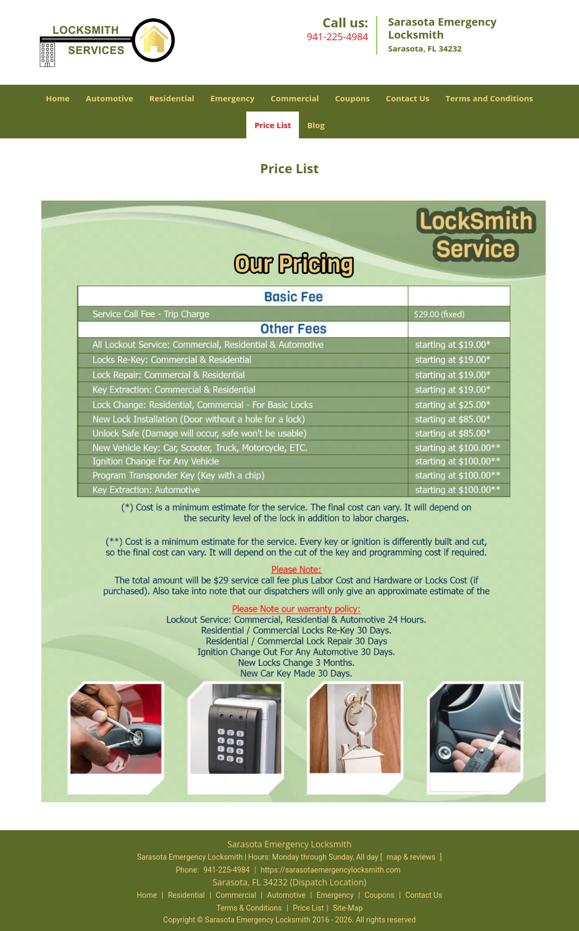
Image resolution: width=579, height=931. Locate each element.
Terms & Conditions (249, 908)
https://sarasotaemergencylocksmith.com (331, 870)
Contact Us (407, 98)
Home (57, 98)
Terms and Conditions (489, 98)
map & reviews (412, 857)
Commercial (294, 98)
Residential (171, 98)
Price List (272, 125)
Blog (315, 125)
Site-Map (348, 908)
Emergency (232, 98)
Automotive (110, 98)
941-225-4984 (338, 36)
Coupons (352, 98)
